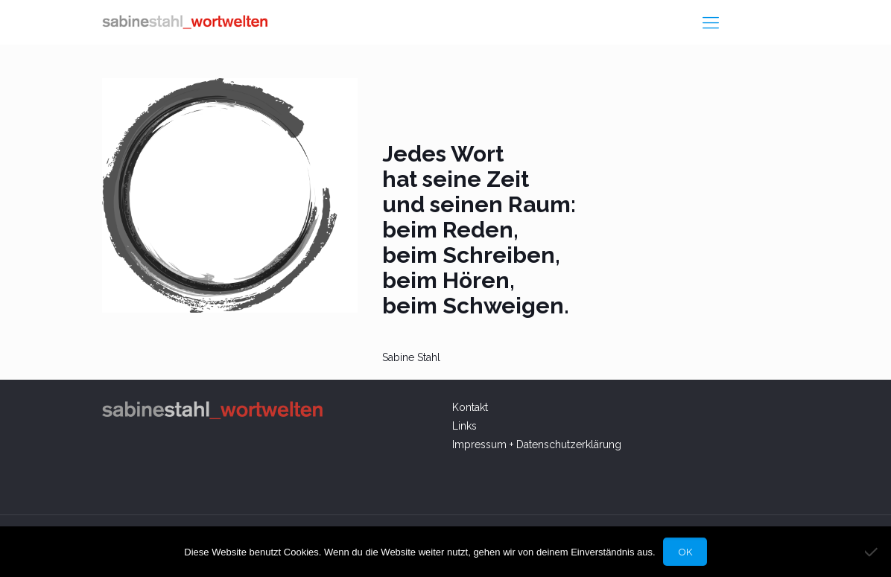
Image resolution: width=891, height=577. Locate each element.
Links (464, 426)
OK (685, 552)
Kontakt (471, 407)
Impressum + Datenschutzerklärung (536, 444)
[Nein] (872, 551)
